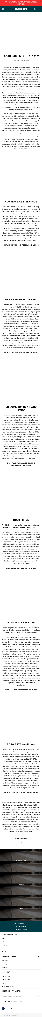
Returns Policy (6, 976)
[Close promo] (40, 1)
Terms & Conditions (8, 986)
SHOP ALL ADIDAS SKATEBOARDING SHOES (21, 792)
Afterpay (4, 964)
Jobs (3, 948)
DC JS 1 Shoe (9, 525)
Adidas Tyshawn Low (30, 749)
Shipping (4, 967)
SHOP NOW (21, 4)
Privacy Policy (6, 979)
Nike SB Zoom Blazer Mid (24, 304)
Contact (4, 945)
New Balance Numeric (21, 125)
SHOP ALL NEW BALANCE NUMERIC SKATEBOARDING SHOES (21, 464)
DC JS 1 (13, 807)
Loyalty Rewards (7, 983)
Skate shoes (6, 95)
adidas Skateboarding (18, 121)
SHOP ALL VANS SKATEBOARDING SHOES (21, 690)
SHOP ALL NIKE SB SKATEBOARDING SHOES (21, 352)
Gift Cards (5, 960)
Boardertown (35, 817)
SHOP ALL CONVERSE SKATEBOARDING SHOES (21, 245)
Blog (3, 941)
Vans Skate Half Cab (21, 627)
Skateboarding (8, 67)
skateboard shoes (15, 802)
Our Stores (5, 952)
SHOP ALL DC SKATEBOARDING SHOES (21, 568)
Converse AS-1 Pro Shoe (15, 206)
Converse (27, 123)
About (3, 938)
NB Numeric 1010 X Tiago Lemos (26, 415)
